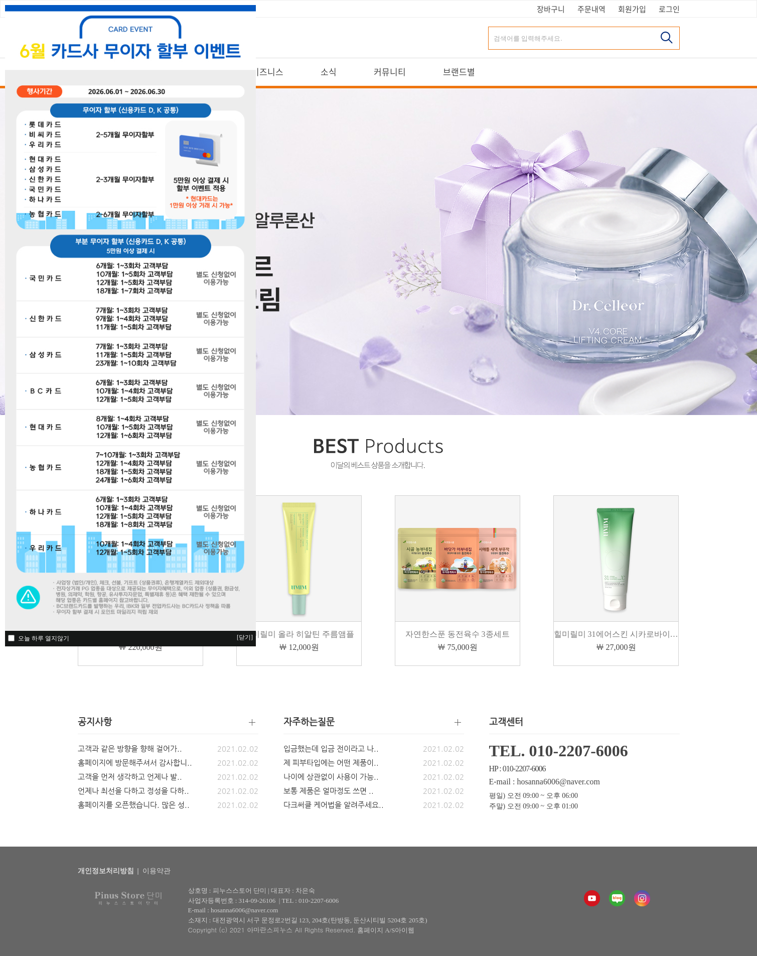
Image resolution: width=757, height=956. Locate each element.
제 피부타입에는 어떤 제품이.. (331, 762)
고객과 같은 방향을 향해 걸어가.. (130, 748)
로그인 (669, 9)
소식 (329, 72)
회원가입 (632, 9)
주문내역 (591, 9)
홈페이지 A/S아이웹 (385, 930)
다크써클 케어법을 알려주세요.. (333, 804)
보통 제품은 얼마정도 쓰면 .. (328, 790)
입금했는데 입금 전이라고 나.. (331, 748)
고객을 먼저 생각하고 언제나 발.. (130, 776)
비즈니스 (267, 72)
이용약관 (156, 871)
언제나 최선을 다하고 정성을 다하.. (133, 790)
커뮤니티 (390, 72)
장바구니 (551, 9)
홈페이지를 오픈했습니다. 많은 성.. (134, 804)
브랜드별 (459, 72)
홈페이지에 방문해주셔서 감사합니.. (135, 762)
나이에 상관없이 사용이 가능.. (331, 776)
